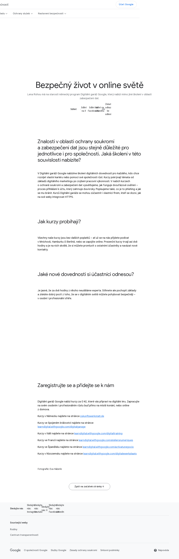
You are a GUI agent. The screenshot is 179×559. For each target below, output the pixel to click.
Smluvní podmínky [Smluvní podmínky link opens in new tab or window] (109, 550)
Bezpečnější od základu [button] (33, 13)
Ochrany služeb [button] (62, 13)
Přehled (9, 13)
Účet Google (165, 4)
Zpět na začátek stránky (89, 486)
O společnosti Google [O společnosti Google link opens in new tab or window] (35, 550)
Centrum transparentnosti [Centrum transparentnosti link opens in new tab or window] (24, 535)
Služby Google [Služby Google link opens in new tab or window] (58, 550)
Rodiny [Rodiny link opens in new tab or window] (13, 529)
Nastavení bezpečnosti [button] (92, 13)
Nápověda (161, 550)
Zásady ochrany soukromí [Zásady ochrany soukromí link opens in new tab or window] (83, 550)
